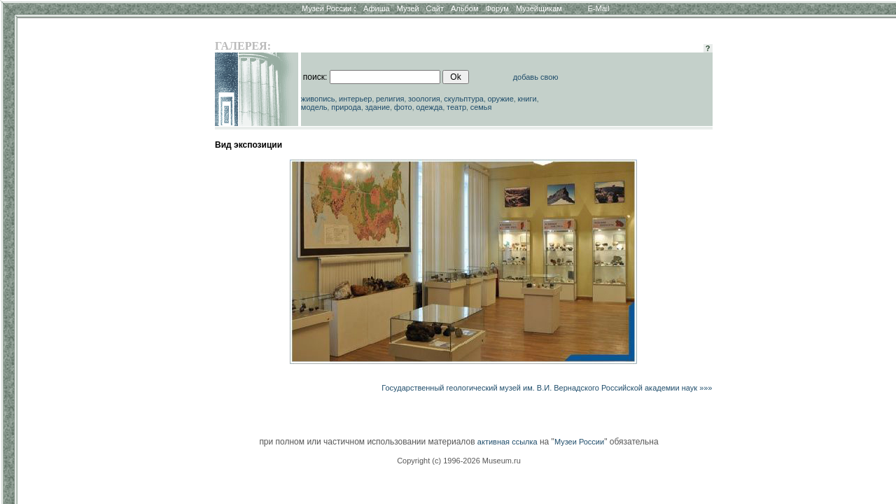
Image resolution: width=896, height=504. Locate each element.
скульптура (464, 98)
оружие (501, 98)
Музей (408, 8)
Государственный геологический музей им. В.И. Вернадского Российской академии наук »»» (547, 388)
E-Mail (599, 8)
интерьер (355, 98)
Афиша (376, 8)
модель (314, 107)
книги (526, 98)
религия (390, 98)
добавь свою (536, 77)
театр (456, 107)
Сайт (435, 8)
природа (346, 107)
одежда (429, 107)
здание (377, 107)
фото (403, 107)
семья (481, 107)
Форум (496, 8)
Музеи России (329, 8)
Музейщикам (539, 8)
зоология (424, 98)
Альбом (464, 8)
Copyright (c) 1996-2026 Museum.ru (459, 460)
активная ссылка (507, 442)
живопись (318, 98)
